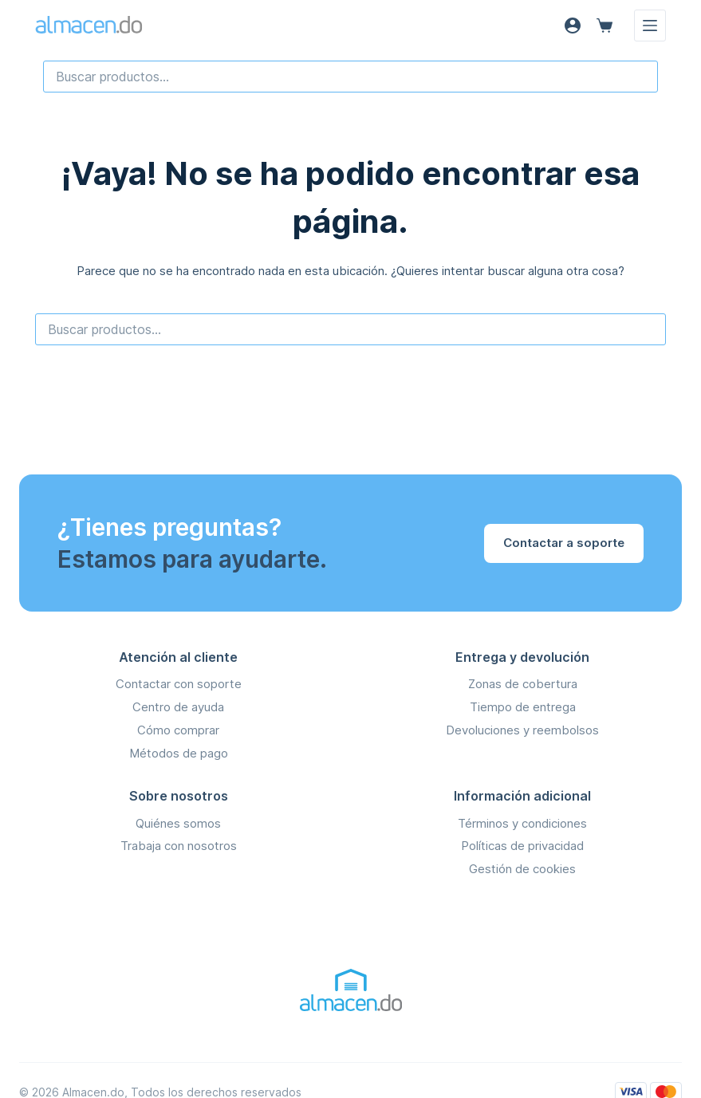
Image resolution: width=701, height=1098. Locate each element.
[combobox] (350, 76)
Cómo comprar (178, 730)
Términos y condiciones (522, 823)
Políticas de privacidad (522, 845)
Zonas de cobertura (522, 683)
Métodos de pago (178, 753)
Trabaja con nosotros (178, 845)
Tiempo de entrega (523, 706)
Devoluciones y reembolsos (522, 730)
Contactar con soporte (179, 683)
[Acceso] (573, 25)
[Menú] (650, 25)
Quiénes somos (178, 823)
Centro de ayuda (178, 706)
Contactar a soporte (563, 542)
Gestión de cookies (522, 868)
